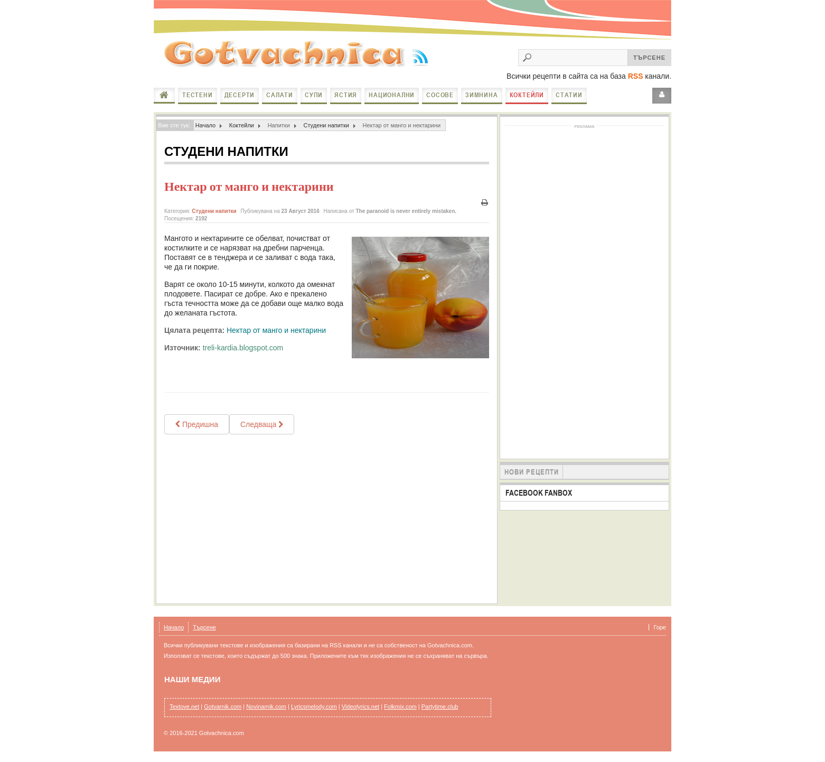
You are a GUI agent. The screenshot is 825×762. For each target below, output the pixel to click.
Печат (485, 203)
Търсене (204, 627)
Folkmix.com (400, 706)
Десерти (239, 95)
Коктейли (527, 95)
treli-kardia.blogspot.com (243, 347)
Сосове (440, 95)
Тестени (197, 95)
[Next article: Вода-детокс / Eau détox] (261, 424)
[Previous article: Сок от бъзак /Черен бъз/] (196, 424)
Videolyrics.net (360, 706)
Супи (314, 95)
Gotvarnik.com (222, 706)
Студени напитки (326, 125)
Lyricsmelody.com (314, 706)
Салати (279, 95)
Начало (164, 95)
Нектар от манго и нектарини (249, 186)
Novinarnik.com (266, 706)
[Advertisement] (326, 519)
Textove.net (184, 706)
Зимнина (481, 95)
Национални (392, 95)
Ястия (345, 95)
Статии (569, 95)
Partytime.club (439, 706)
